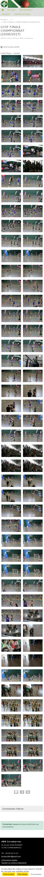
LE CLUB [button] (10, 10)
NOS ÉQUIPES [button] (25, 10)
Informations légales (9, 860)
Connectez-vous (9, 824)
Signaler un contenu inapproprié (13, 862)
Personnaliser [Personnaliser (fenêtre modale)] (36, 874)
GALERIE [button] (5, 14)
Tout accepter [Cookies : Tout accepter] (8, 874)
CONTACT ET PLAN (22, 14)
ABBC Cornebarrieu (26, 38)
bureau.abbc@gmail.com (11, 856)
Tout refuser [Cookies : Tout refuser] (22, 874)
